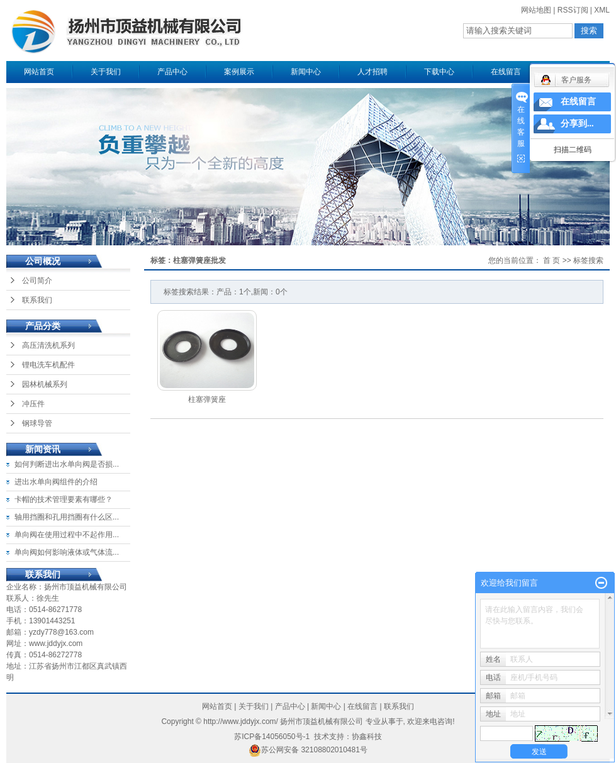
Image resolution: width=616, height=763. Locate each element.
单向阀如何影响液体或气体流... (66, 552)
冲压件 (33, 403)
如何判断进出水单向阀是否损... (66, 464)
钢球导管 (37, 423)
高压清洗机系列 (48, 345)
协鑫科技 (367, 736)
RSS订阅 (572, 10)
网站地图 (536, 10)
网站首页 (39, 71)
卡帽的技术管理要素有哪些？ (63, 499)
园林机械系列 (44, 384)
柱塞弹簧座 (207, 399)
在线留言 (506, 71)
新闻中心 (306, 71)
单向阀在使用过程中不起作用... (66, 534)
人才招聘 (372, 71)
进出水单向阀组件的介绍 (56, 481)
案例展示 (239, 71)
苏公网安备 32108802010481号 (308, 749)
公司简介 (37, 280)
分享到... (577, 123)
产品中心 (172, 71)
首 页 (551, 260)
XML (602, 10)
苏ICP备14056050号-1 (272, 736)
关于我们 (106, 71)
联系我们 (37, 300)
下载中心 (439, 71)
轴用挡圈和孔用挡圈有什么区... (66, 517)
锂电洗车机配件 (48, 364)
